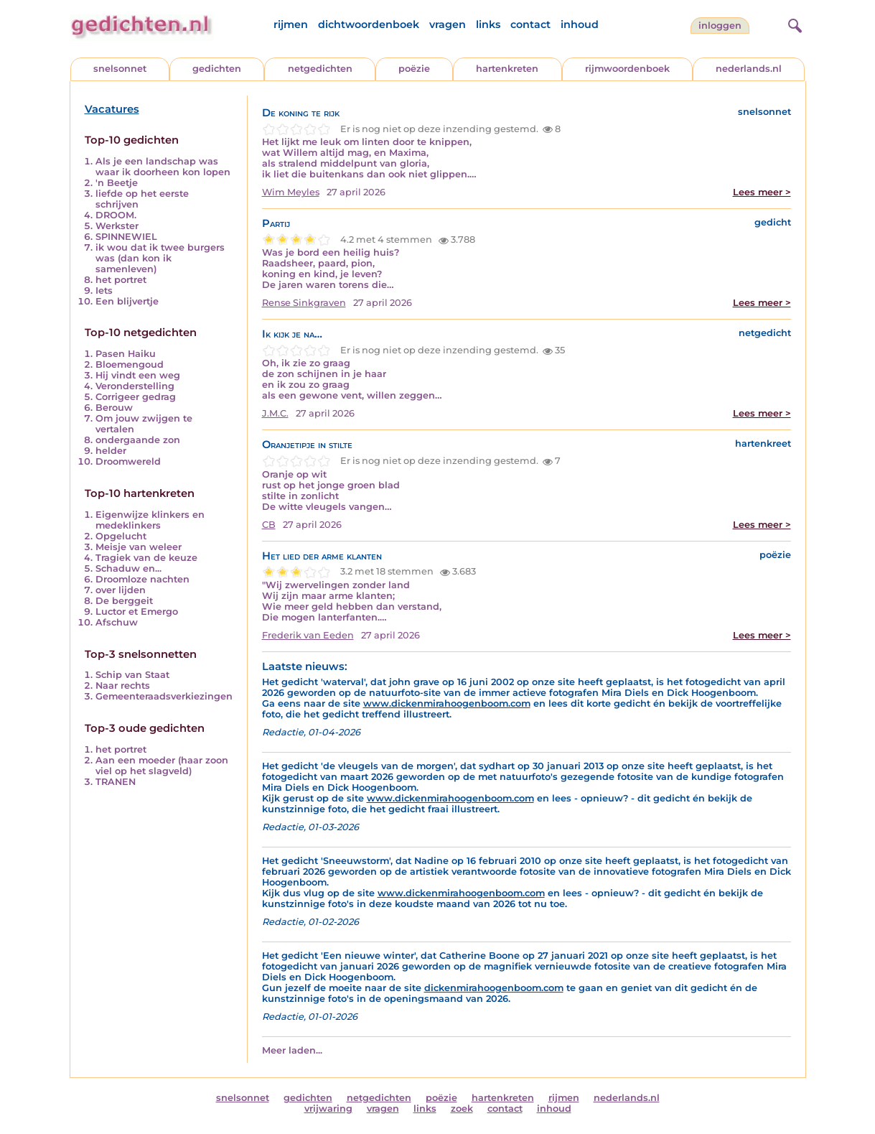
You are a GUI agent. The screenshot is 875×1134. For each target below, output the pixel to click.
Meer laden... (292, 1050)
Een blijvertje (127, 301)
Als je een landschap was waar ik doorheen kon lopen (162, 166)
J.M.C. (275, 413)
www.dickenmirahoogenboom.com (446, 703)
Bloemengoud (129, 364)
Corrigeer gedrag (135, 396)
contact (530, 24)
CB (269, 524)
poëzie (414, 68)
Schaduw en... (128, 568)
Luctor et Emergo (136, 611)
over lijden (120, 590)
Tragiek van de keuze (146, 557)
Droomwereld (128, 461)
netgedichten (320, 68)
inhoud (580, 24)
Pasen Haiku (125, 353)
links (488, 24)
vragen (447, 24)
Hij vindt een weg (137, 375)
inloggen (719, 25)
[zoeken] (793, 24)
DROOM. (115, 215)
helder (110, 450)
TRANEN (115, 781)
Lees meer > (762, 192)
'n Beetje (116, 182)
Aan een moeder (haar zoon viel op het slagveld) (161, 765)
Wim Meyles (290, 192)
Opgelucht (120, 536)
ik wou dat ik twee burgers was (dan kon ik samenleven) (160, 258)
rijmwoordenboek (627, 68)
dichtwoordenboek (368, 24)
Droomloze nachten (142, 579)
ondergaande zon (137, 439)
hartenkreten (507, 68)
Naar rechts (122, 685)
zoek (462, 1108)
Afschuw (116, 622)
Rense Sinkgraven (304, 302)
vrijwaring (328, 1108)
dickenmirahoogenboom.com (493, 987)
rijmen (290, 24)
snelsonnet (119, 68)
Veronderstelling (134, 386)
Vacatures (112, 109)
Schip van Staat (132, 674)
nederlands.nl (749, 68)
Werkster (117, 225)
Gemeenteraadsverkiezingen (164, 696)
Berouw (114, 407)
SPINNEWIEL (126, 236)
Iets (104, 290)
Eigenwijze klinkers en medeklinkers (150, 520)
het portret (120, 279)
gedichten (216, 68)
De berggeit (124, 600)
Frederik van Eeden (308, 635)
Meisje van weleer (138, 547)
